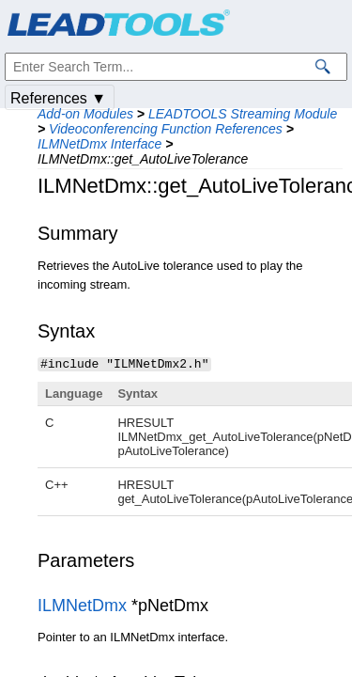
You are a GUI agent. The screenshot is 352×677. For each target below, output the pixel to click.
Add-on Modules (85, 113)
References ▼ (58, 98)
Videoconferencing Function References (166, 128)
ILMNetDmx (82, 604)
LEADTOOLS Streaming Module (242, 113)
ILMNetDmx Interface (99, 143)
